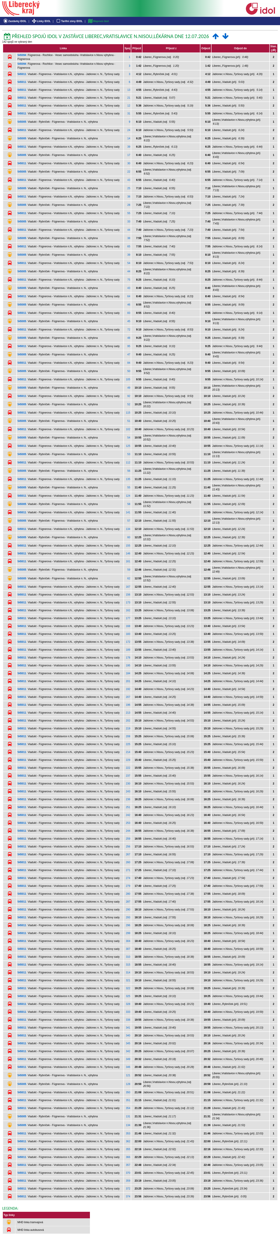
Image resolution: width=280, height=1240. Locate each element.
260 (128, 862)
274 (128, 878)
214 (128, 752)
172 (128, 641)
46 (128, 304)
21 (128, 97)
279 (128, 885)
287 (128, 901)
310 (128, 956)
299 (128, 933)
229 (128, 759)
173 (128, 602)
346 (128, 1067)
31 (128, 113)
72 (128, 329)
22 (128, 171)
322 (128, 988)
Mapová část (98, 21)
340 (128, 1035)
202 (128, 720)
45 (128, 321)
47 (128, 354)
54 (128, 263)
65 (128, 246)
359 (128, 1180)
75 (128, 279)
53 (128, 454)
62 (128, 578)
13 (128, 89)
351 (128, 1100)
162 (128, 610)
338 (128, 1019)
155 (128, 545)
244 (128, 830)
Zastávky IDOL (14, 21)
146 (128, 553)
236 (128, 799)
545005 (22, 121)
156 (128, 594)
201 (128, 681)
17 (128, 155)
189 (128, 649)
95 (128, 346)
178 (128, 657)
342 (128, 1051)
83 (128, 312)
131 (128, 1116)
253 (128, 822)
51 (128, 421)
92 (128, 396)
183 (128, 634)
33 (128, 221)
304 (128, 941)
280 (128, 893)
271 (128, 870)
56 (128, 470)
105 (128, 379)
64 (128, 296)
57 (128, 520)
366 (128, 1157)
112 (128, 462)
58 (128, 504)
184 (128, 673)
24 (128, 130)
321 (128, 980)
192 (128, 689)
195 (128, 665)
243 (128, 791)
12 (128, 105)
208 (128, 736)
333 (128, 1011)
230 (128, 783)
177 (128, 618)
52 (128, 404)
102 (128, 429)
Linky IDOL (41, 21)
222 (128, 767)
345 (128, 1043)
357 (128, 1165)
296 (128, 925)
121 (128, 1075)
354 (128, 1108)
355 (128, 1149)
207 (128, 697)
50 (128, 371)
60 (128, 537)
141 (128, 512)
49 (128, 387)
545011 (22, 74)
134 (128, 529)
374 (128, 1196)
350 (128, 1092)
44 (128, 229)
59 (128, 569)
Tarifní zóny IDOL (69, 21)
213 (128, 712)
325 (128, 996)
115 (128, 412)
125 (128, 445)
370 (128, 1172)
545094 (22, 55)
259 (128, 838)
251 (128, 807)
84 (128, 362)
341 (128, 1027)
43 (128, 180)
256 (128, 846)
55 (128, 213)
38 (128, 196)
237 (128, 775)
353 (128, 1133)
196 (128, 704)
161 (128, 561)
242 (128, 815)
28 (128, 204)
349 (128, 1059)
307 (128, 948)
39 (128, 146)
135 (128, 479)
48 (128, 337)
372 (128, 1188)
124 (128, 495)
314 (128, 972)
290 (128, 909)
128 (128, 1084)
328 (128, 1004)
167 (128, 586)
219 (128, 728)
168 (128, 626)
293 (128, 917)
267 (128, 854)
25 (128, 188)
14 (128, 138)
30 (128, 163)
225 (128, 744)
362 (128, 1141)
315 (128, 964)
